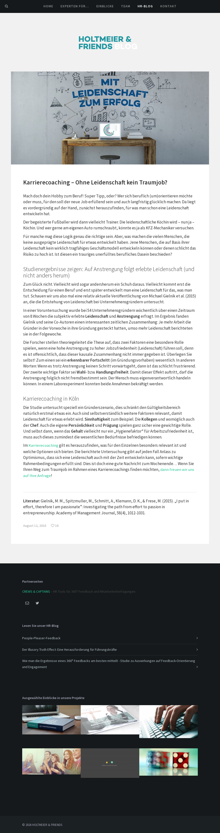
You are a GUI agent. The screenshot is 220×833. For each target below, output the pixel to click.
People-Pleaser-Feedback (41, 637)
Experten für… (74, 6)
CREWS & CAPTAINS (36, 590)
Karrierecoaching (43, 445)
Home (48, 6)
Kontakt (168, 6)
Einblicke (105, 6)
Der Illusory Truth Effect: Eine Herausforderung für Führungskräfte (69, 648)
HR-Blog (145, 6)
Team (125, 6)
